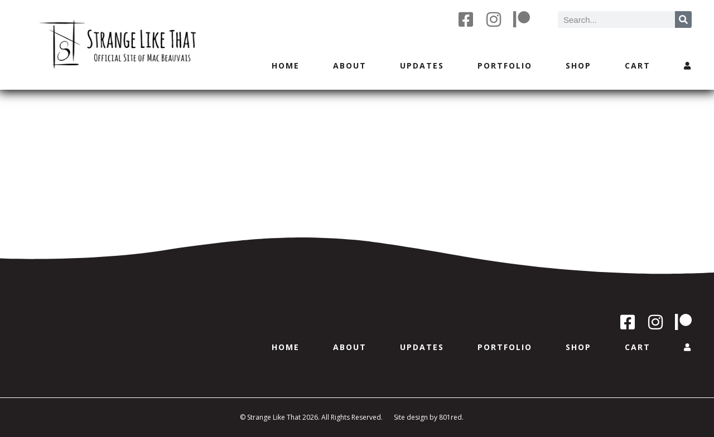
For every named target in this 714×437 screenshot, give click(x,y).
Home (286, 65)
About (349, 65)
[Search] (683, 19)
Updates (422, 65)
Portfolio (504, 65)
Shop (578, 65)
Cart (637, 65)
